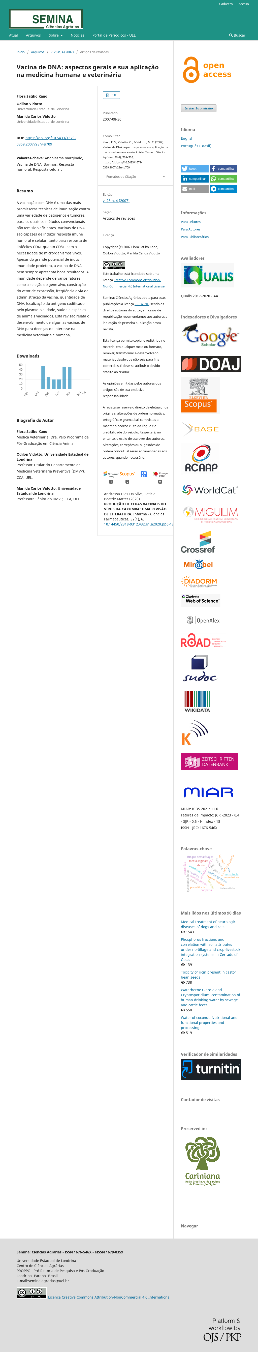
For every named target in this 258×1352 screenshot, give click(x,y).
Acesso (244, 4)
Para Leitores (191, 221)
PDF (113, 95)
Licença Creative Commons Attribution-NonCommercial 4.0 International (109, 1297)
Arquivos (33, 35)
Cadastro (226, 4)
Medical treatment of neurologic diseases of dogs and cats (208, 924)
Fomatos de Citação (121, 176)
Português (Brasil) (196, 145)
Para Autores (190, 229)
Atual (13, 35)
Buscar (237, 35)
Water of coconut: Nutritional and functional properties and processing (209, 1022)
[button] (195, 168)
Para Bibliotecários (195, 236)
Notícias (77, 35)
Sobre (54, 35)
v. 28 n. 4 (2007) (62, 52)
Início (21, 52)
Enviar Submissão (198, 108)
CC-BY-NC (142, 304)
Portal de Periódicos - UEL (114, 35)
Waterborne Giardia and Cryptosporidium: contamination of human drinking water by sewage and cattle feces (210, 997)
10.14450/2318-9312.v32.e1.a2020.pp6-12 (139, 524)
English (187, 138)
